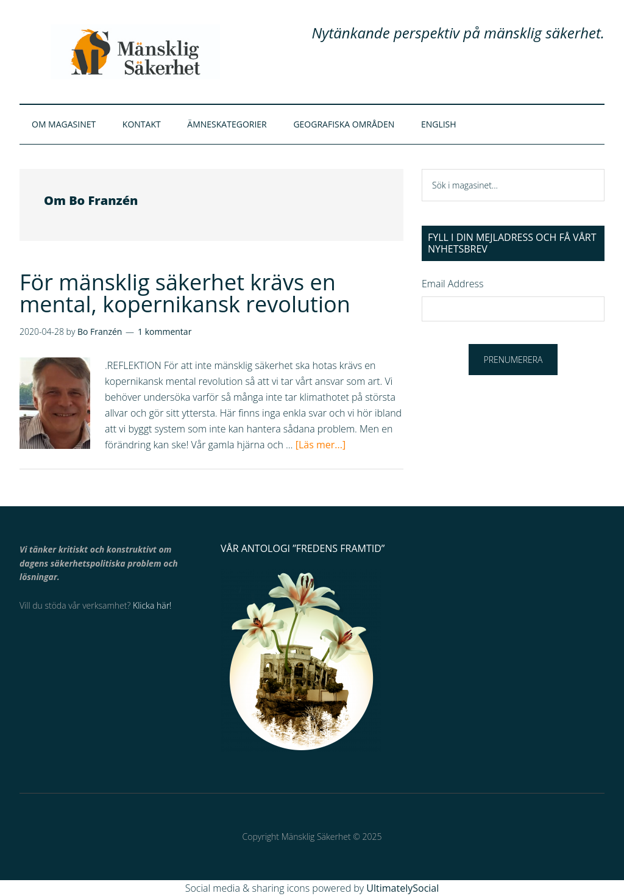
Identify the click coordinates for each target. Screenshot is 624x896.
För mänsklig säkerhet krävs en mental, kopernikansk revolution (185, 293)
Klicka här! (152, 605)
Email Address (452, 283)
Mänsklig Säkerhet (135, 51)
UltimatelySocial (402, 888)
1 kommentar (164, 331)
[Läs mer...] (321, 444)
